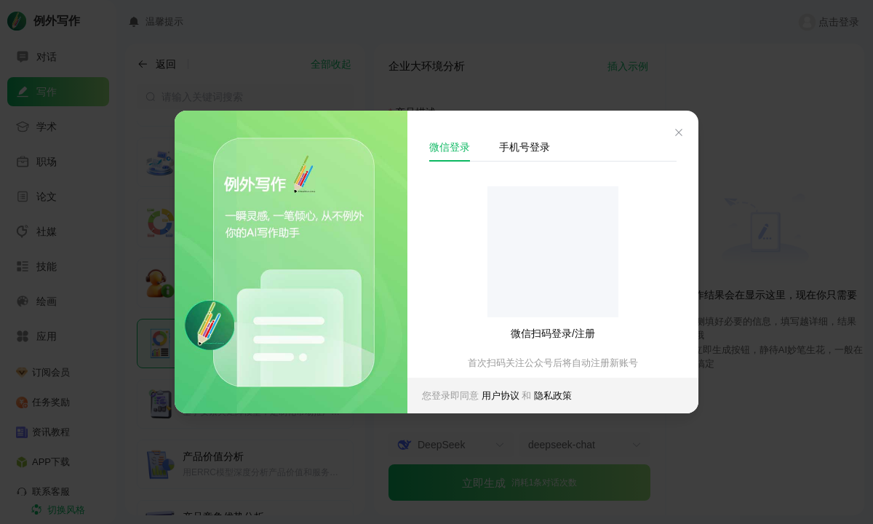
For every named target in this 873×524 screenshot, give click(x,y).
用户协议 (502, 395)
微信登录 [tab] (449, 147)
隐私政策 (553, 395)
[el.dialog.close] (678, 134)
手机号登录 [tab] (524, 147)
